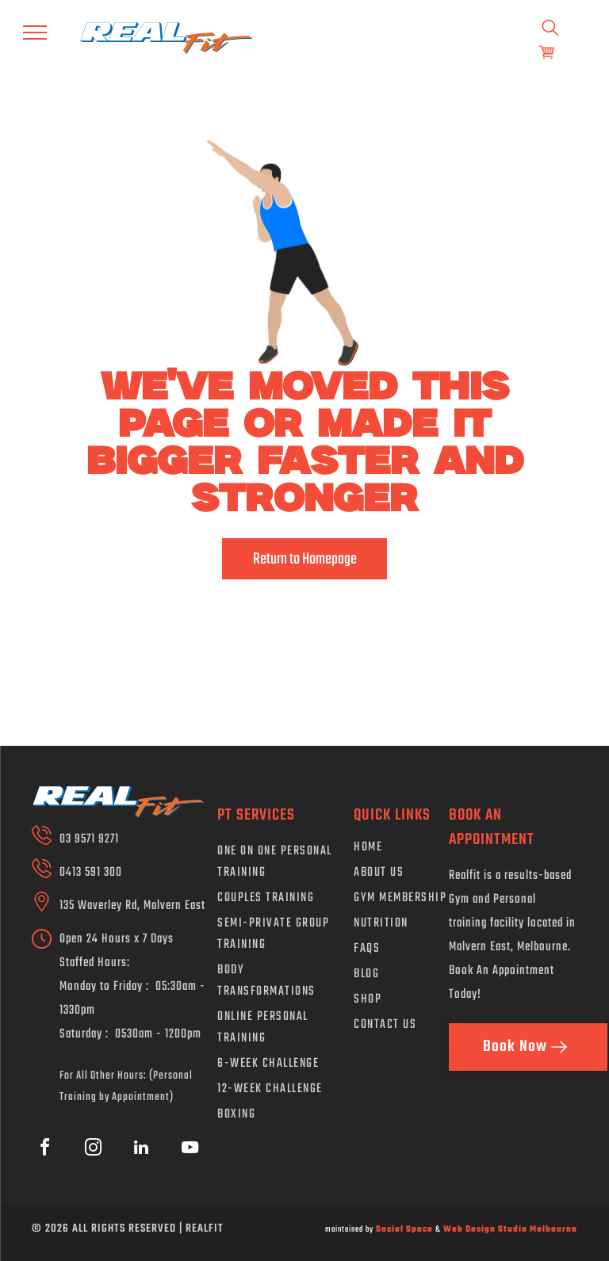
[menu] (35, 32)
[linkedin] (141, 1149)
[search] (550, 29)
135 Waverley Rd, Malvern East (132, 906)
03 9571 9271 (89, 839)
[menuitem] (281, 864)
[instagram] (92, 1149)
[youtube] (189, 1149)
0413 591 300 (90, 872)
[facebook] (44, 1149)
